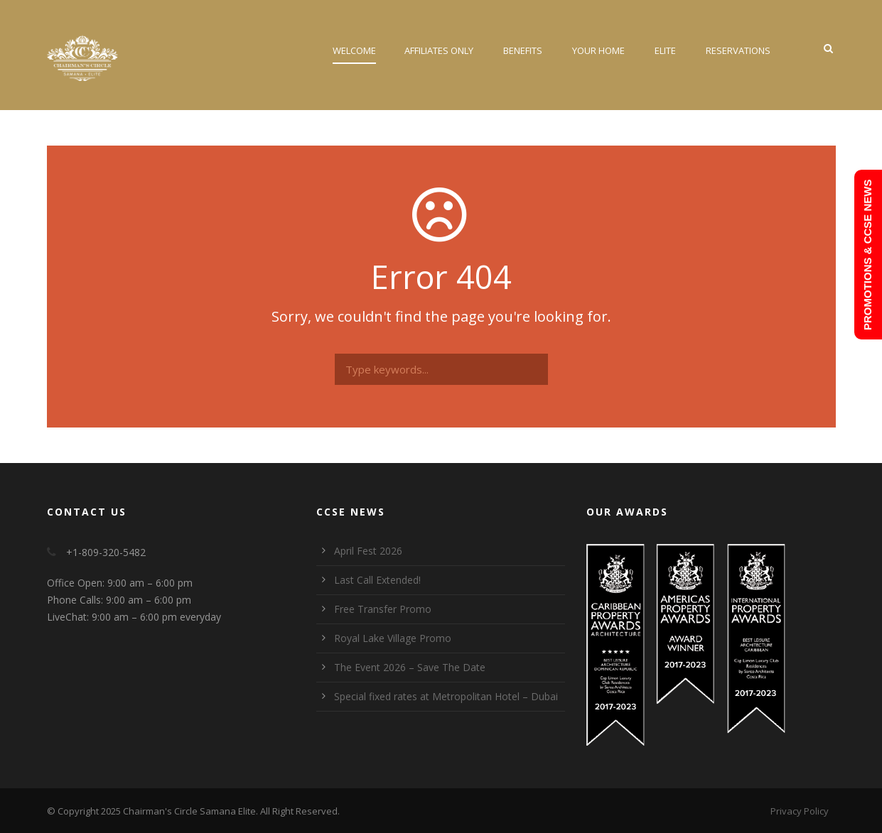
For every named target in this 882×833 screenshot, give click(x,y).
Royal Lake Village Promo (392, 638)
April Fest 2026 (368, 550)
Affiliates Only (438, 50)
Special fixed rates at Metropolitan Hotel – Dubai (446, 696)
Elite (665, 50)
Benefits (522, 50)
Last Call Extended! (377, 580)
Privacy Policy (799, 811)
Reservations (738, 50)
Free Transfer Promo (382, 609)
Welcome (354, 50)
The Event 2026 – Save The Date (409, 667)
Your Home (598, 50)
